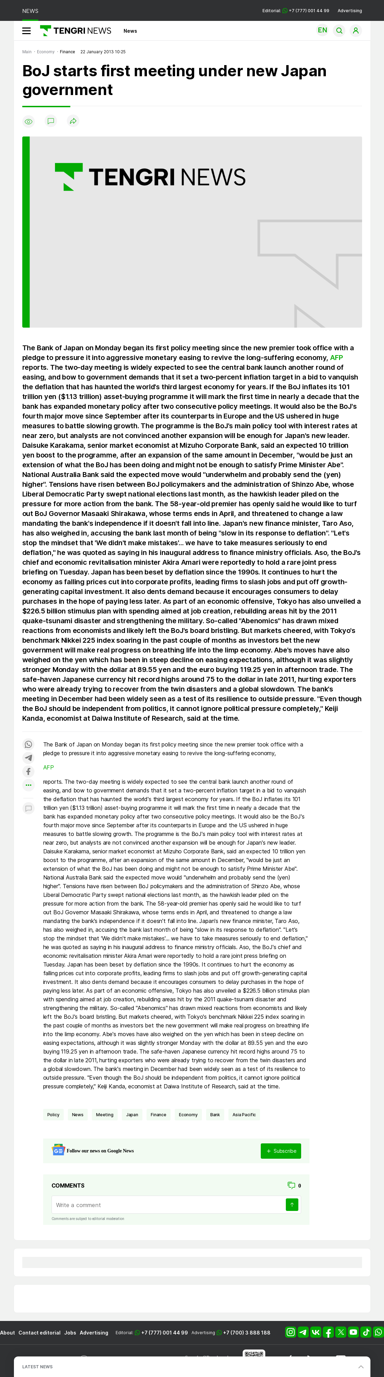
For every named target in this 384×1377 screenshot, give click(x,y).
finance (158, 1114)
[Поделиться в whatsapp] (28, 745)
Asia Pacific (244, 1114)
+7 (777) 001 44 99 (164, 1333)
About (7, 1333)
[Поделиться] (73, 121)
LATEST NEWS (37, 1366)
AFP (336, 357)
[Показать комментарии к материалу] (28, 808)
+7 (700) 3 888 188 (247, 1333)
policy (53, 1114)
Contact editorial (39, 1333)
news (78, 1114)
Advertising (350, 10)
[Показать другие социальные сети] (28, 785)
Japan (132, 1114)
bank (215, 1114)
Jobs (70, 1333)
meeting (104, 1114)
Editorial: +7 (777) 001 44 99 (295, 10)
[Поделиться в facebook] (28, 772)
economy (188, 1114)
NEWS (30, 11)
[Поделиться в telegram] (28, 758)
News (130, 31)
